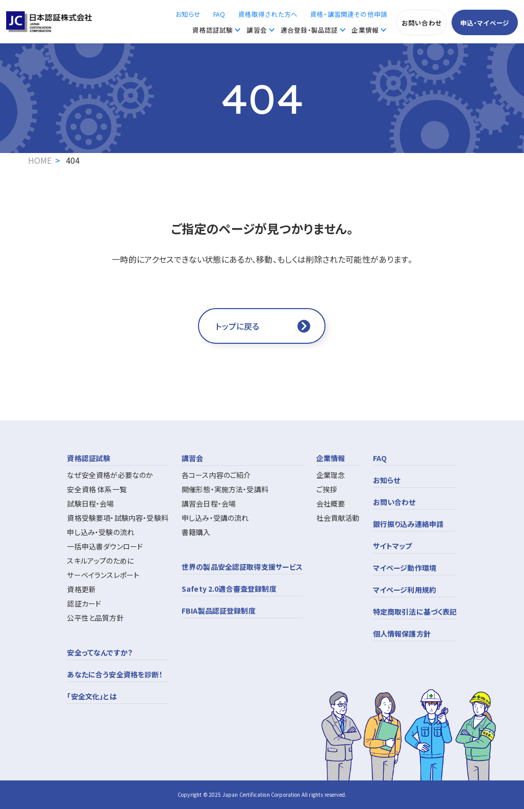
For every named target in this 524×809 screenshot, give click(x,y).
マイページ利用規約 (404, 590)
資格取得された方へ (267, 14)
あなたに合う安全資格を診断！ (114, 674)
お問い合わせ (421, 23)
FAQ (219, 14)
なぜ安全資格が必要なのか (110, 475)
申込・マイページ (484, 23)
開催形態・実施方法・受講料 (225, 489)
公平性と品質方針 (95, 618)
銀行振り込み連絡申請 (408, 524)
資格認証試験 (212, 30)
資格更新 (81, 589)
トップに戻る (237, 326)
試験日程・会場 (90, 503)
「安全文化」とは (91, 696)
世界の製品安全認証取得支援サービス (242, 567)
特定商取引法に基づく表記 (415, 611)
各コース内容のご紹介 (216, 475)
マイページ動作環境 (404, 568)
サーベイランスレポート (103, 575)
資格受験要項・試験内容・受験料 (117, 518)
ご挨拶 (326, 489)
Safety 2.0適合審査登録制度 (229, 589)
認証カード (84, 603)
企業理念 (330, 475)
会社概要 (330, 503)
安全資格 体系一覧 (96, 489)
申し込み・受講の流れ (215, 518)
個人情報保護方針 (402, 633)
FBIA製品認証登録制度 (219, 610)
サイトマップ (392, 546)
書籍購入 (196, 532)
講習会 (256, 30)
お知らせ (188, 14)
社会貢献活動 (338, 518)
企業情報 (365, 30)
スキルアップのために (100, 560)
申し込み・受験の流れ (100, 532)
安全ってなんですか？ (100, 652)
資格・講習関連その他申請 (348, 14)
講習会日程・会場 (209, 503)
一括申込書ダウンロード (105, 546)
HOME (40, 160)
